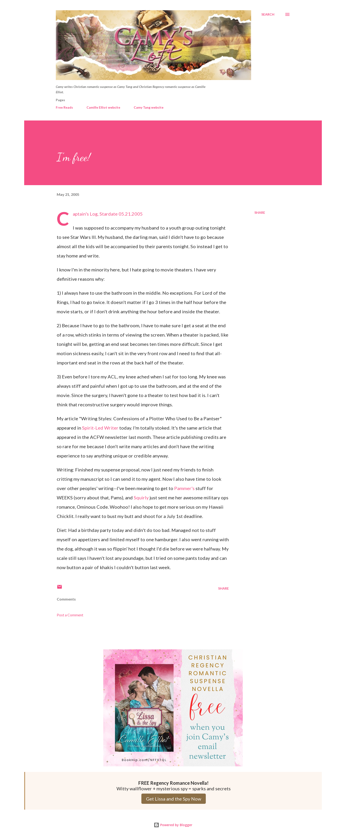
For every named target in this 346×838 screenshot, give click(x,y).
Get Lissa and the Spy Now (173, 798)
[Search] (267, 14)
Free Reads (64, 107)
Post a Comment (70, 615)
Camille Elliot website (103, 107)
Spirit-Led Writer (100, 428)
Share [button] (259, 212)
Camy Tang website (148, 107)
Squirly (142, 497)
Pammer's (184, 488)
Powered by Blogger (173, 825)
